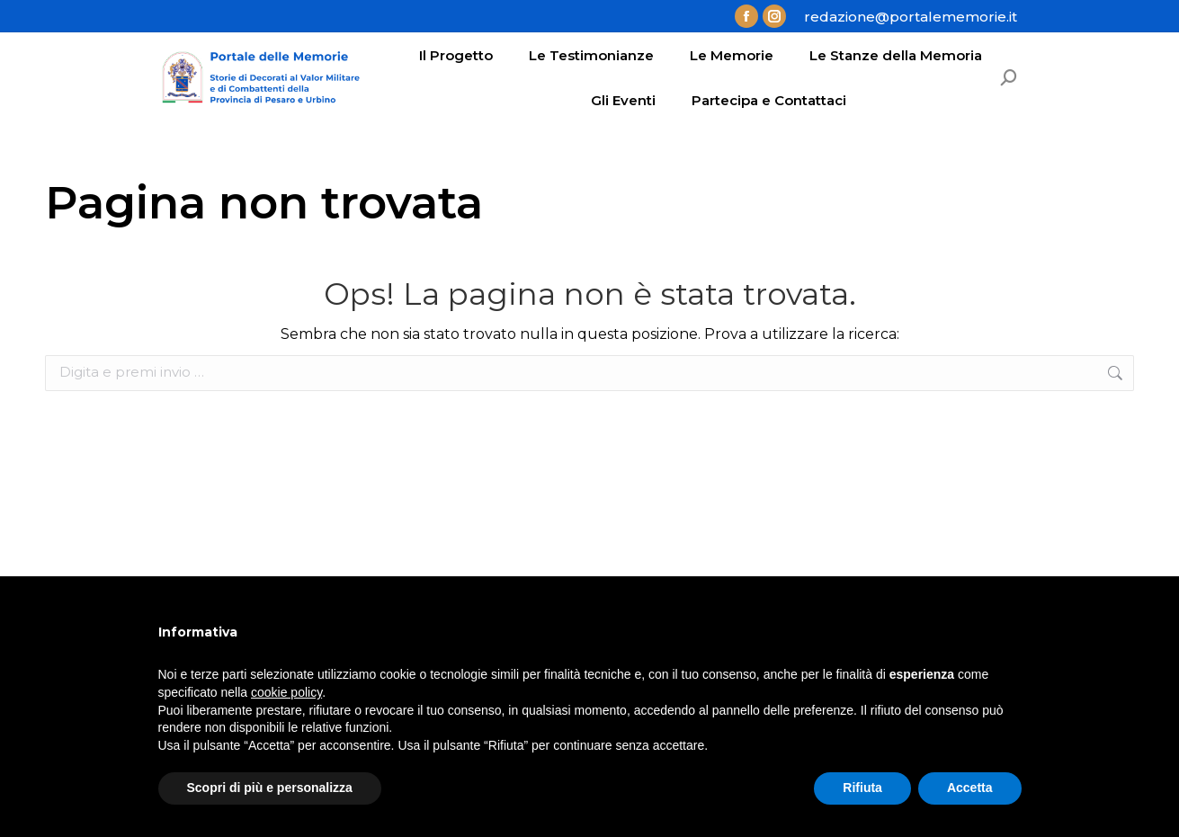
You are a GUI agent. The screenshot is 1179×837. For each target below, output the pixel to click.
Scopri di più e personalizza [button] (270, 787)
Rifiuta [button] (862, 787)
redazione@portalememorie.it (910, 16)
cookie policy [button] (286, 692)
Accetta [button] (970, 787)
